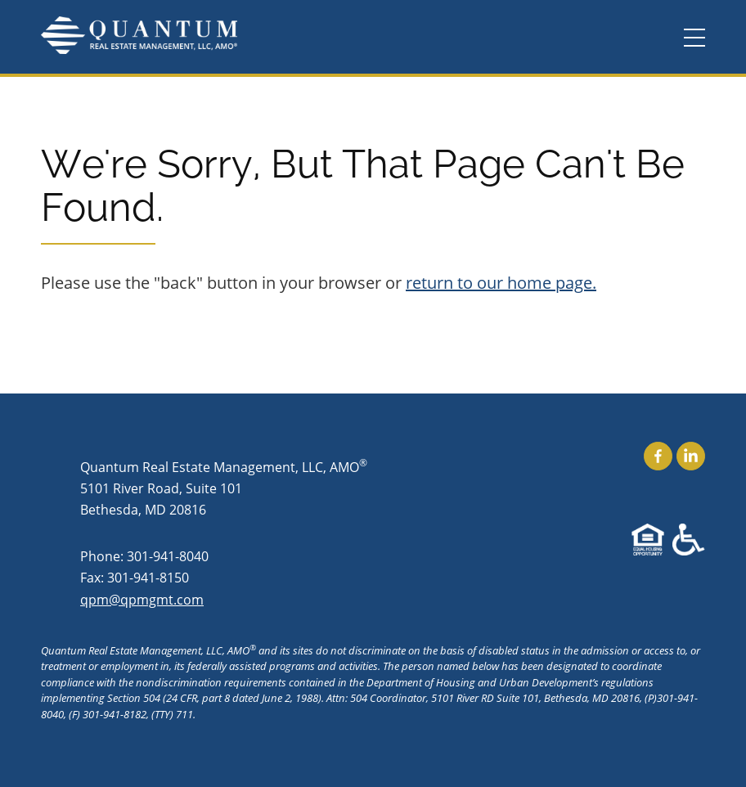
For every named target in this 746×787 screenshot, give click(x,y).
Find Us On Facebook (658, 456)
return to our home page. (501, 283)
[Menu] (694, 38)
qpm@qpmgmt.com (142, 599)
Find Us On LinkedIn (690, 456)
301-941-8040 (168, 555)
